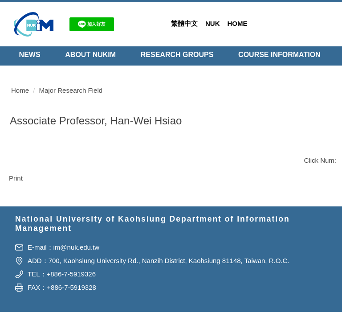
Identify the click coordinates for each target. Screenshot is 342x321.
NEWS (30, 54)
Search (324, 23)
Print (16, 168)
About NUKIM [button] (90, 54)
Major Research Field (71, 80)
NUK (212, 23)
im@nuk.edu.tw (76, 263)
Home (238, 23)
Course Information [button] (279, 54)
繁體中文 (184, 23)
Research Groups (177, 54)
